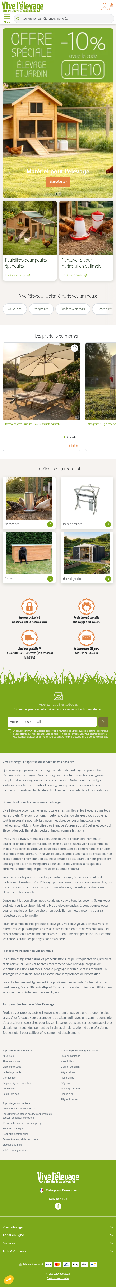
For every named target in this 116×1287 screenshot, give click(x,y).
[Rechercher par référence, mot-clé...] (64, 18)
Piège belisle (68, 1072)
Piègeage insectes (71, 1088)
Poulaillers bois (11, 1094)
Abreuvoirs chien (12, 1061)
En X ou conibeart (70, 1056)
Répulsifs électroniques (15, 1134)
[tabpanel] (58, 113)
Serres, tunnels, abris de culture (20, 1139)
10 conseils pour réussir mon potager (23, 1123)
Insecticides (67, 1061)
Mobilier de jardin (70, 1066)
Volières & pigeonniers (15, 1150)
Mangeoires (9, 1077)
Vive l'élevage (13, 1227)
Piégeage (66, 1083)
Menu (7, 18)
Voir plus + (15, 743)
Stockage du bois (12, 1144)
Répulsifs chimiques (14, 1128)
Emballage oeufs (12, 1072)
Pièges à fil (67, 1094)
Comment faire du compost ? (19, 1108)
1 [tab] (56, 194)
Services (9, 1243)
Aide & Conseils (14, 1251)
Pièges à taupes (70, 1099)
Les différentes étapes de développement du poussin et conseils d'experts (27, 1116)
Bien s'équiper (58, 182)
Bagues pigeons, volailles (17, 1083)
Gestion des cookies (58, 1278)
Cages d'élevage (12, 1066)
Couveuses (9, 1088)
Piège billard (67, 1077)
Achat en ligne (13, 1235)
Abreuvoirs (8, 1056)
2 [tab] (60, 194)
